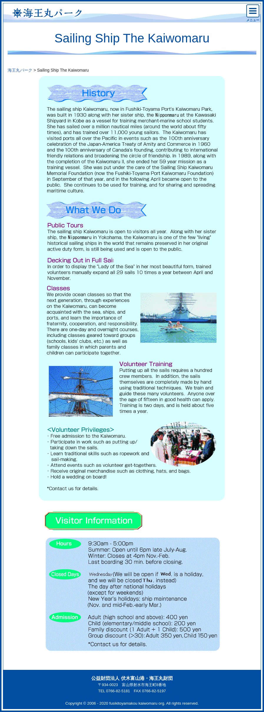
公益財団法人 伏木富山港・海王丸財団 (131, 678)
